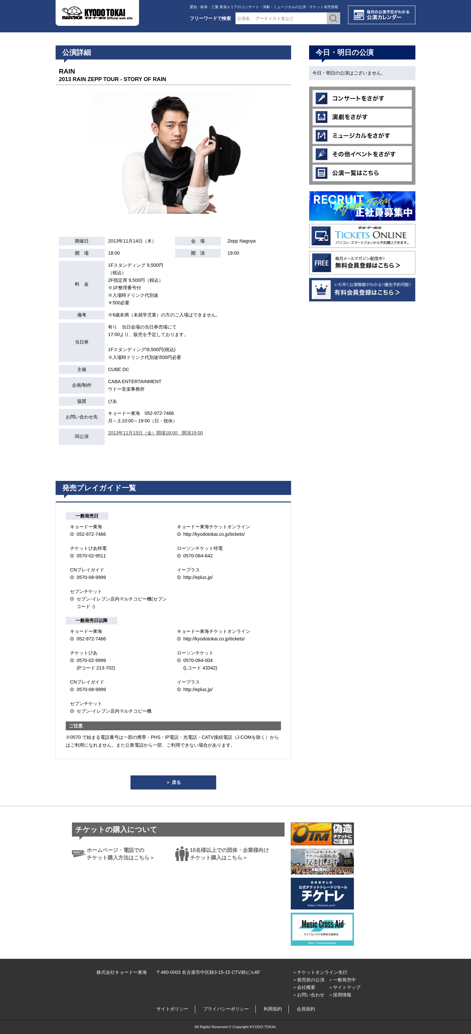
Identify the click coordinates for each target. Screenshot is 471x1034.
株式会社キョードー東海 (121, 972)
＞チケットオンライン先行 (319, 972)
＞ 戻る (173, 782)
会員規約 (306, 1008)
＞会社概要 (303, 987)
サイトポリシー (172, 1008)
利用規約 (273, 1008)
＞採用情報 (339, 994)
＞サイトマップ (344, 987)
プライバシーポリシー (226, 1008)
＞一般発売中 (342, 979)
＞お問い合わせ (308, 994)
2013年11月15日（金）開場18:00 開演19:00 (155, 432)
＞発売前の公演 (308, 979)
